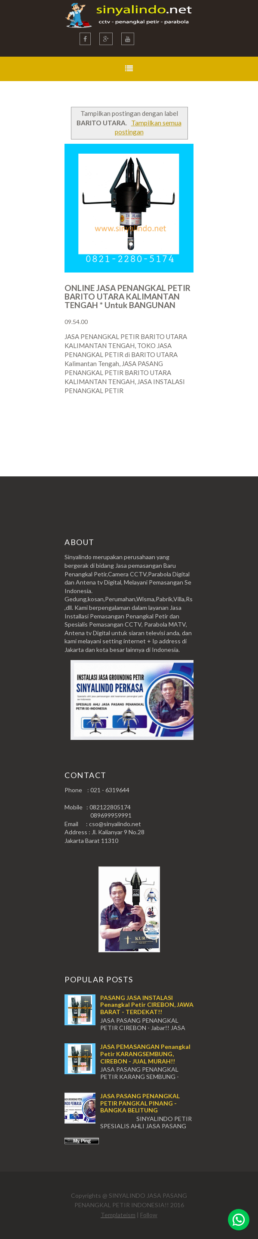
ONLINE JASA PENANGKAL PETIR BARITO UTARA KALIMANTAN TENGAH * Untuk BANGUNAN (127, 296)
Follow (148, 1214)
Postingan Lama (150, 424)
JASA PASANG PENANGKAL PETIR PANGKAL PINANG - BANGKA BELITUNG (140, 1103)
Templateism (118, 1214)
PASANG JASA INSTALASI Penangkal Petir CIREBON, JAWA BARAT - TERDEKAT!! (147, 1005)
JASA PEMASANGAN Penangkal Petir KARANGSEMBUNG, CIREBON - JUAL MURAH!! (145, 1054)
